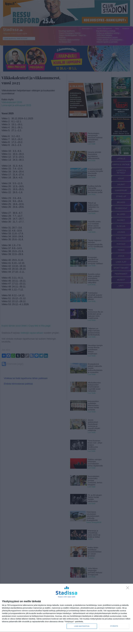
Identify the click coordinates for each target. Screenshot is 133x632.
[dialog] (66, 608)
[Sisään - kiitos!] (128, 588)
